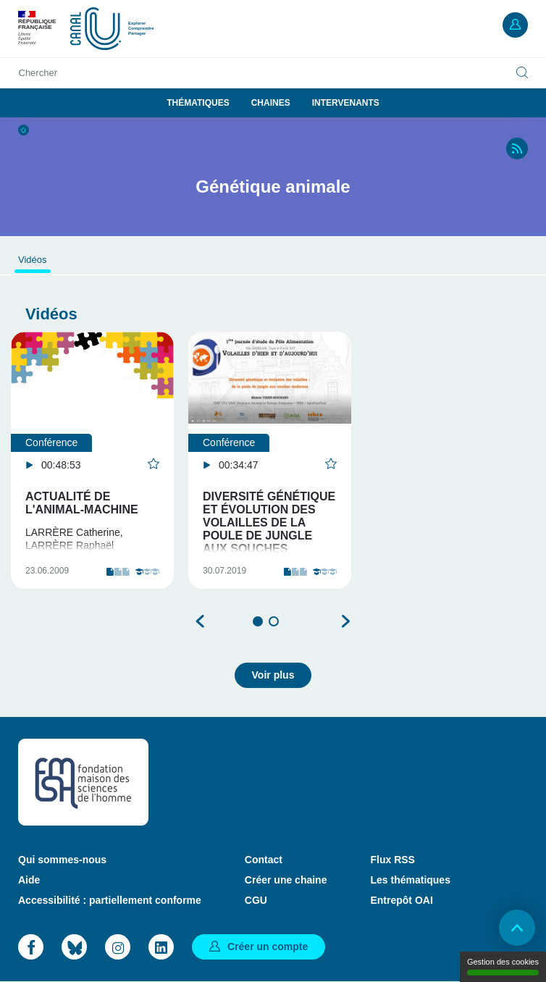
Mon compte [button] (515, 25)
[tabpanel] (92, 460)
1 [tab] (258, 621)
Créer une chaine (286, 880)
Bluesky (74, 947)
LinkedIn (161, 947)
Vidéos (32, 259)
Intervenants (345, 103)
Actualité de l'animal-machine (81, 503)
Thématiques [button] (198, 103)
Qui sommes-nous (62, 859)
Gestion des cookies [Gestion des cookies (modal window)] (503, 966)
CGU (256, 900)
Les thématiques (410, 880)
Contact (263, 859)
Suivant (345, 621)
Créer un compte (267, 946)
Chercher (38, 72)
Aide (29, 880)
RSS (517, 148)
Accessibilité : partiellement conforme (109, 900)
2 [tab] (274, 621)
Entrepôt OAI (401, 900)
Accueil (23, 130)
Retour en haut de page (517, 928)
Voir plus (273, 675)
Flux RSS (392, 859)
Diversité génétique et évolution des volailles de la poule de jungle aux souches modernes (269, 529)
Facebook (30, 947)
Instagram (117, 947)
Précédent (200, 621)
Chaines (270, 103)
